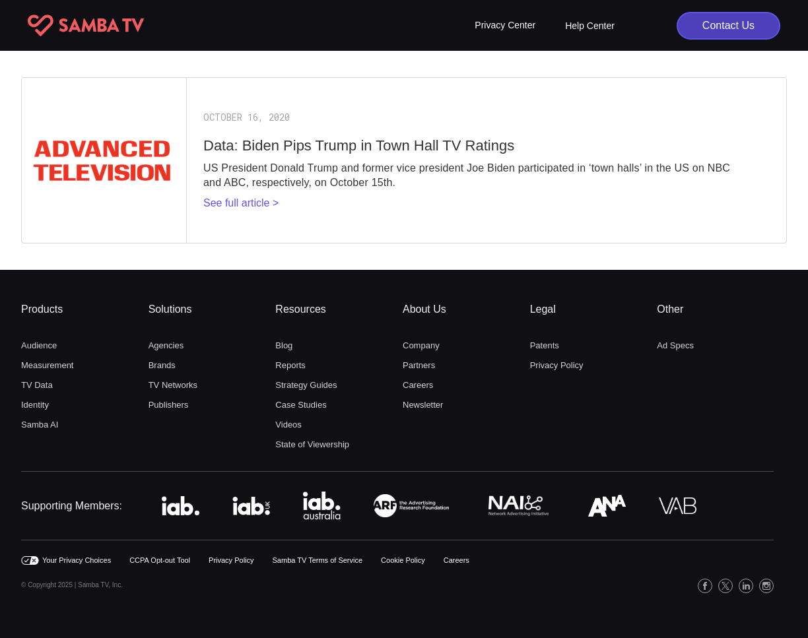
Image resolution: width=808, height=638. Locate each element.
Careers (418, 385)
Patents (544, 345)
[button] (505, 25)
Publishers (169, 405)
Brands (162, 365)
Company (421, 345)
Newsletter (423, 405)
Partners (419, 365)
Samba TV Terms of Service (318, 560)
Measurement (47, 365)
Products (42, 309)
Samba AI (39, 425)
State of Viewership (312, 444)
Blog (283, 345)
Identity (35, 405)
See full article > (241, 202)
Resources (300, 309)
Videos (288, 425)
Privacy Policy (557, 365)
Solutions (170, 309)
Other (670, 309)
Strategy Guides (306, 385)
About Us (424, 309)
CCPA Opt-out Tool (159, 560)
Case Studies (300, 405)
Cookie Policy (403, 560)
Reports (290, 365)
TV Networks (173, 385)
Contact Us (728, 25)
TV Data (37, 385)
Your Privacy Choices (76, 560)
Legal (543, 309)
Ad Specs (675, 345)
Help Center (590, 25)
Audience (39, 345)
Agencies (166, 345)
